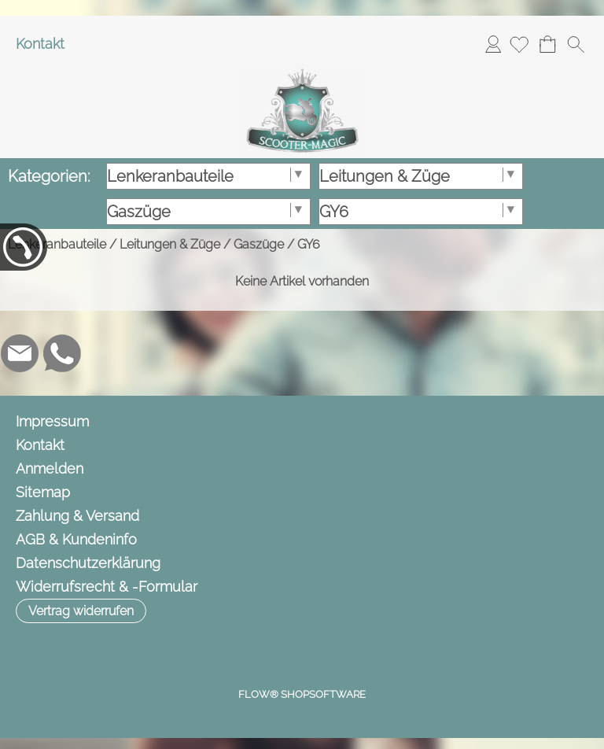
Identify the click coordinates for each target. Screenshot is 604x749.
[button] (575, 44)
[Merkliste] (519, 44)
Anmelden (493, 43)
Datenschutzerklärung (88, 563)
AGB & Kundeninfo (76, 539)
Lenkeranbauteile (57, 244)
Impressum (52, 421)
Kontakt (40, 43)
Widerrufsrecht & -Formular (106, 586)
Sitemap (43, 492)
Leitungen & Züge (170, 244)
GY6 (308, 244)
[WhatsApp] (62, 353)
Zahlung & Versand (77, 515)
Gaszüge (259, 244)
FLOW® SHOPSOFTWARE (302, 694)
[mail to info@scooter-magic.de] (19, 353)
